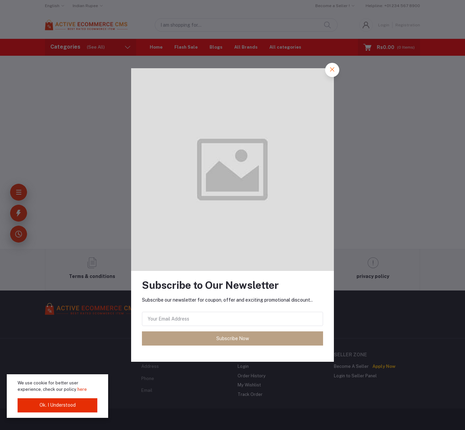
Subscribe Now (232, 338)
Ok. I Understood (58, 405)
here (82, 389)
